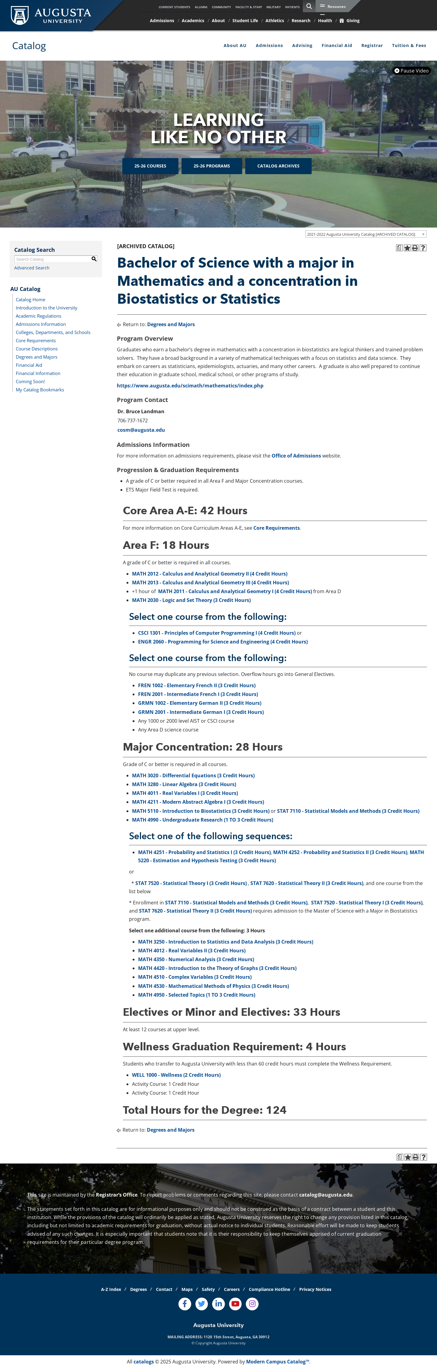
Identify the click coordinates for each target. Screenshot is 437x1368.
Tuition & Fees (409, 45)
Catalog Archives (278, 166)
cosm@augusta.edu (141, 430)
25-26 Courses (150, 166)
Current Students (174, 7)
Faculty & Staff (248, 7)
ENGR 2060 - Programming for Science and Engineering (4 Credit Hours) (223, 641)
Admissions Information (41, 323)
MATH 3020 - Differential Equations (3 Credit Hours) (193, 775)
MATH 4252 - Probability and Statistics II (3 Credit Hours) (340, 852)
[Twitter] (201, 1304)
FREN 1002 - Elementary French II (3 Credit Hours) (197, 685)
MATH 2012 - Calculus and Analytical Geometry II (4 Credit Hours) (209, 573)
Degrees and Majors (36, 356)
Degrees (138, 1289)
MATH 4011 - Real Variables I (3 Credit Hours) (185, 793)
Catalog (29, 45)
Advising (302, 45)
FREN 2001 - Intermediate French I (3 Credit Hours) (198, 694)
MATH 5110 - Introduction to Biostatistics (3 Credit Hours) (200, 811)
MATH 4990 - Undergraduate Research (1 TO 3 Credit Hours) (202, 819)
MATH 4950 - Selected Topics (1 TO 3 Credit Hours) (196, 994)
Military (273, 7)
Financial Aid (337, 45)
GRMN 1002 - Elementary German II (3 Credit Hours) (199, 703)
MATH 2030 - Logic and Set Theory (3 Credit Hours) (191, 600)
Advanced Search (31, 268)
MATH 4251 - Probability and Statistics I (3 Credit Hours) (204, 852)
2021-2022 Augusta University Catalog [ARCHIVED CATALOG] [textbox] (361, 234)
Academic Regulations (38, 315)
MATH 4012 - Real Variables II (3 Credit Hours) (192, 950)
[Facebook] (184, 1304)
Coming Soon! (30, 381)
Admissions (269, 45)
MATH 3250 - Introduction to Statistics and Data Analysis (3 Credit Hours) (225, 941)
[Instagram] (252, 1304)
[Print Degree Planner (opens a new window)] (399, 248)
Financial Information (38, 373)
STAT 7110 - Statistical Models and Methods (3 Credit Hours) (348, 811)
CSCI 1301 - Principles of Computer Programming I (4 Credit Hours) (217, 633)
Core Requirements (36, 340)
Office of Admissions (296, 455)
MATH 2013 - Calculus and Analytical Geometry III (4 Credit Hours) (210, 582)
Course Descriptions (37, 348)
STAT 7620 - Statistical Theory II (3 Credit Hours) (306, 883)
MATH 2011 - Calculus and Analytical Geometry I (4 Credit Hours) (235, 591)
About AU (235, 45)
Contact (164, 1289)
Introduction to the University (46, 307)
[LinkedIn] (218, 1304)
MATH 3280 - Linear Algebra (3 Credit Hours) (184, 784)
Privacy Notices (315, 1289)
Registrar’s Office (116, 1194)
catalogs (144, 1361)
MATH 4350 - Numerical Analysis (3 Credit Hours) (196, 959)
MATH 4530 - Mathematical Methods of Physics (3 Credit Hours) (213, 986)
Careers (232, 1289)
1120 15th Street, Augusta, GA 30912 (236, 1336)
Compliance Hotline (269, 1289)
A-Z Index (111, 1289)
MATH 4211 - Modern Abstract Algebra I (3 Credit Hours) (198, 802)
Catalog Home (30, 299)
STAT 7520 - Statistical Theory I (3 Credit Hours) (191, 883)
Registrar (372, 45)
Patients (292, 7)
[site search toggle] (309, 6)
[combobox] (366, 234)
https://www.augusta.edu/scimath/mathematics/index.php (190, 385)
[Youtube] (235, 1304)
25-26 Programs (212, 166)
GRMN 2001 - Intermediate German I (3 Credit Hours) (201, 712)
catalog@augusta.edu (326, 1194)
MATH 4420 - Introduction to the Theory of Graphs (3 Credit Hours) (217, 968)
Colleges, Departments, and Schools (53, 332)
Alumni (201, 7)
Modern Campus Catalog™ (277, 1361)
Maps (187, 1289)
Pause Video (412, 70)
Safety (208, 1289)
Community (221, 7)
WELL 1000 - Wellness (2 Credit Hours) (176, 1075)
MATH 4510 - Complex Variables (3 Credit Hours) (195, 977)
